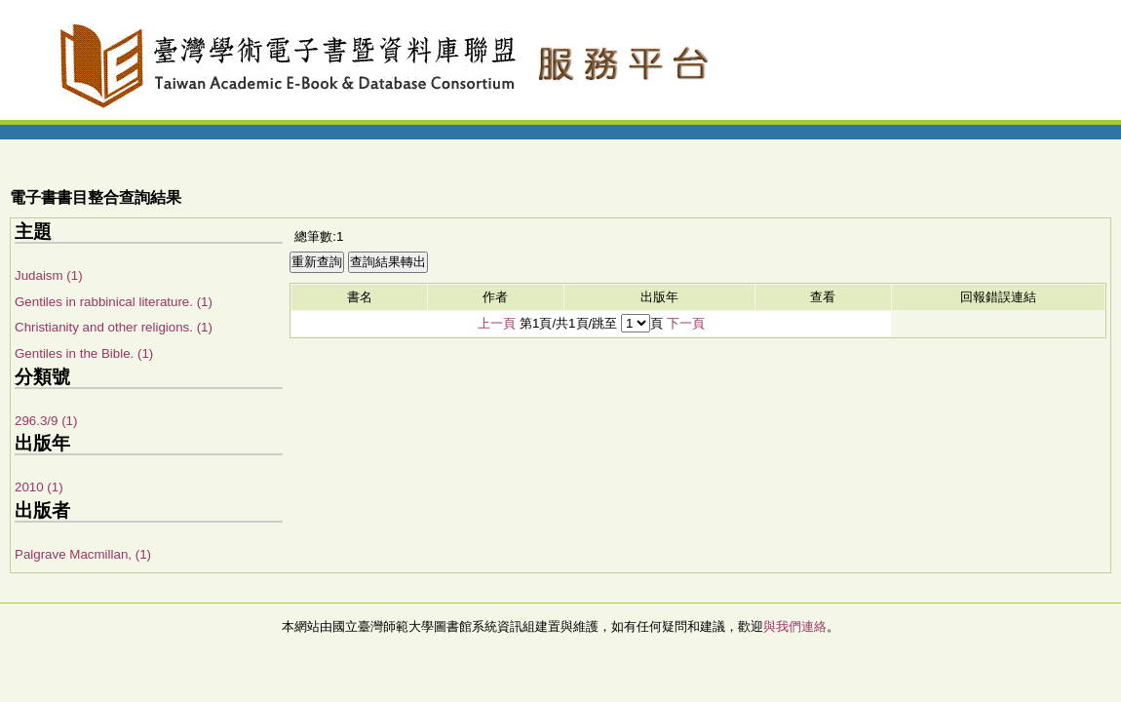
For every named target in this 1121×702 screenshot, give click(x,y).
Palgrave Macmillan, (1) (83, 554)
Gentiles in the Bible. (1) (84, 353)
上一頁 (497, 323)
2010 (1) (39, 487)
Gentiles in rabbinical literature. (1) (114, 301)
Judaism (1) (49, 275)
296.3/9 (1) (46, 420)
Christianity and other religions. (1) (114, 327)
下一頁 (686, 323)
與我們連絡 (795, 626)
